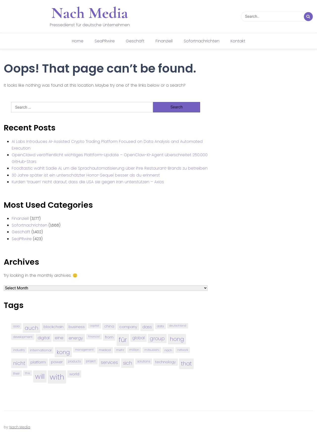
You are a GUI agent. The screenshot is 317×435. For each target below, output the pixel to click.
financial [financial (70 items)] (94, 336)
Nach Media (89, 13)
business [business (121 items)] (77, 326)
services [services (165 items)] (109, 362)
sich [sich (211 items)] (127, 363)
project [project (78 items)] (91, 361)
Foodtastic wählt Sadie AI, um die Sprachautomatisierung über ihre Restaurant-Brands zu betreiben (110, 168)
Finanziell (164, 41)
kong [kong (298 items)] (63, 352)
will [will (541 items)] (40, 376)
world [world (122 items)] (74, 374)
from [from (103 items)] (109, 337)
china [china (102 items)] (109, 326)
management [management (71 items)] (84, 350)
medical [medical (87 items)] (105, 350)
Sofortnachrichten (201, 41)
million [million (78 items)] (134, 350)
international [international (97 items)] (41, 350)
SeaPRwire (105, 41)
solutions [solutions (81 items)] (143, 361)
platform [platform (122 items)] (38, 362)
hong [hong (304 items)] (177, 339)
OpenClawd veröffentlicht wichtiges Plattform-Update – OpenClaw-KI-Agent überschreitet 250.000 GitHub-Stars (110, 158)
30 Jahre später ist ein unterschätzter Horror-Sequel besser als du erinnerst (86, 175)
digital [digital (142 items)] (44, 338)
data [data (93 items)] (160, 326)
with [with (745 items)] (57, 377)
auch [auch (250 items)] (31, 328)
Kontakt (238, 41)
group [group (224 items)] (157, 338)
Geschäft (135, 41)
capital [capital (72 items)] (94, 326)
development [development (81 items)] (22, 337)
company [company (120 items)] (128, 326)
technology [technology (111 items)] (165, 361)
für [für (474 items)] (123, 339)
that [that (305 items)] (186, 363)
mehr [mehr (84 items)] (120, 350)
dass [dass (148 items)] (147, 327)
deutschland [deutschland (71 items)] (177, 326)
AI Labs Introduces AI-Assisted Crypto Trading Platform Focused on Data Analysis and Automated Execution (107, 145)
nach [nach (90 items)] (168, 350)
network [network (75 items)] (182, 350)
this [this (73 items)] (27, 373)
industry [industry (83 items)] (19, 350)
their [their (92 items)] (16, 373)
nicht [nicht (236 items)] (19, 363)
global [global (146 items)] (138, 338)
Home (77, 41)
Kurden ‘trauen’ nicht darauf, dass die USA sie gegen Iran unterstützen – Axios (88, 182)
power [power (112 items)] (57, 361)
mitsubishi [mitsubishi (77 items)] (151, 350)
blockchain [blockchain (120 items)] (53, 326)
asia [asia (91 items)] (16, 326)
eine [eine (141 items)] (59, 338)
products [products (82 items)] (74, 361)
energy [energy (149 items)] (76, 338)
